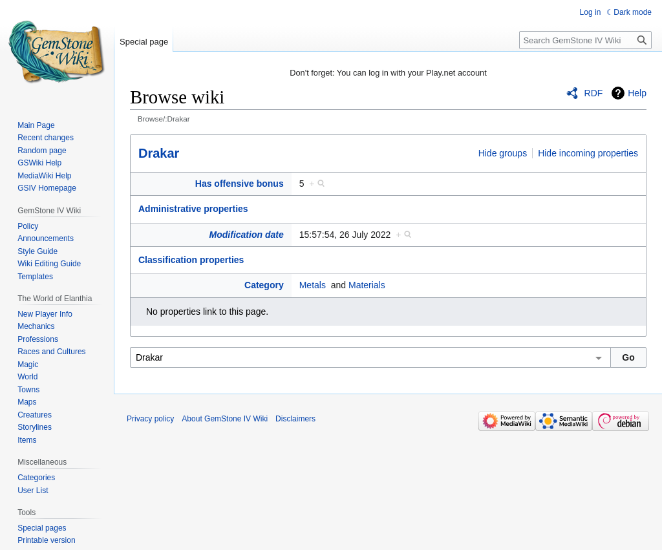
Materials (366, 285)
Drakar (158, 153)
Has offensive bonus (239, 183)
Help (637, 93)
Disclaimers (295, 418)
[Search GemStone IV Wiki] (585, 40)
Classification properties (191, 260)
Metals (312, 285)
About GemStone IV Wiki (225, 418)
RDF (593, 93)
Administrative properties (193, 209)
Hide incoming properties (588, 153)
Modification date (246, 234)
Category (264, 285)
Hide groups (503, 153)
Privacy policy (150, 418)
